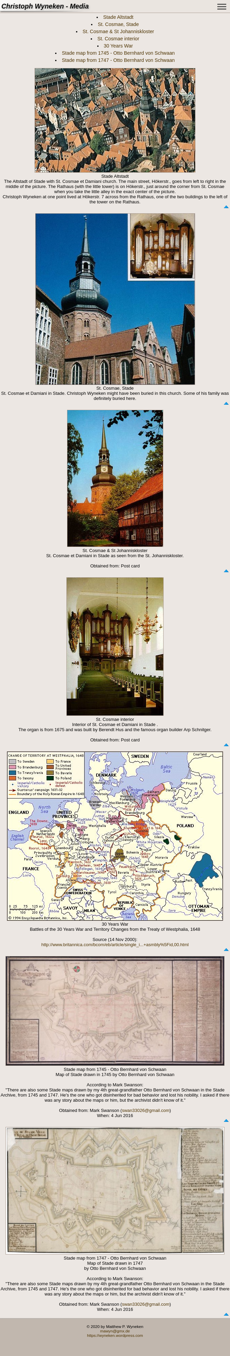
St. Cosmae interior (118, 38)
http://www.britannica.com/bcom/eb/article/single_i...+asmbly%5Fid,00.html (115, 944)
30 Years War (118, 46)
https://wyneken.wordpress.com (115, 1335)
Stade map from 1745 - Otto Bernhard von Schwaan (118, 53)
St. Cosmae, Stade (118, 24)
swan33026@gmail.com (145, 1110)
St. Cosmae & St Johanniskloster (118, 31)
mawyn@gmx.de (115, 1331)
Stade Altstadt (118, 17)
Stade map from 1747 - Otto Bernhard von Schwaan (118, 60)
